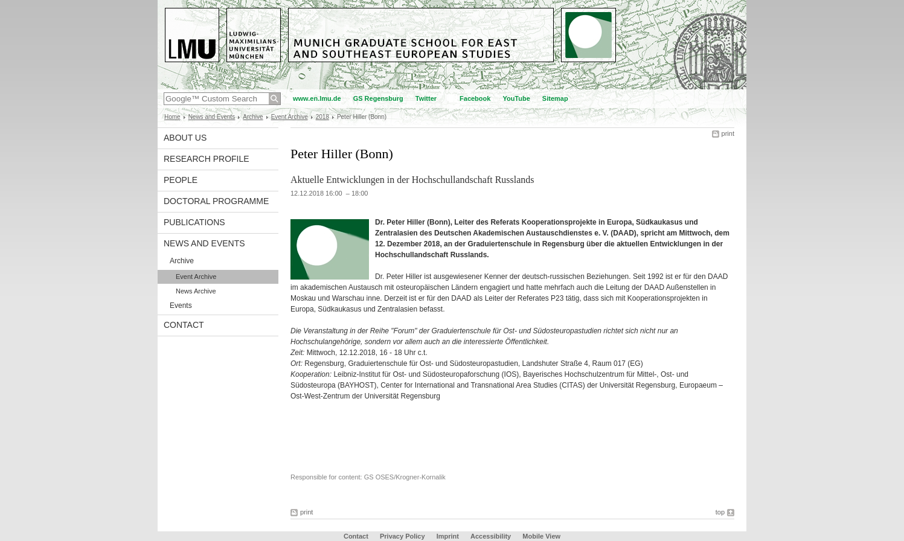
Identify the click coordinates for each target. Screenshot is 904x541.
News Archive (196, 291)
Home (172, 117)
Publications (194, 222)
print (728, 133)
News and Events (212, 117)
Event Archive (289, 117)
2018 (322, 117)
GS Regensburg (378, 98)
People (180, 180)
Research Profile (206, 159)
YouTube (516, 98)
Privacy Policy (402, 536)
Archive (253, 117)
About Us (185, 137)
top (720, 512)
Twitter (426, 98)
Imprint (448, 536)
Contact (184, 325)
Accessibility (491, 536)
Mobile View (541, 536)
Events (181, 305)
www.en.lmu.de (317, 98)
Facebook (475, 98)
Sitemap (555, 98)
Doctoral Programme (216, 201)
